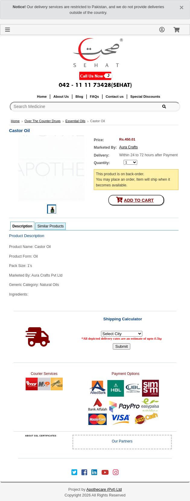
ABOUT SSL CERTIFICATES (40, 436)
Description (22, 226)
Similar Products (50, 226)
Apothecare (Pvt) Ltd (104, 489)
